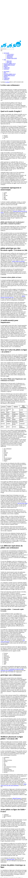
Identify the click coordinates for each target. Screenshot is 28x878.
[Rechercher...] (7, 49)
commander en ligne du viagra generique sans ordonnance (12, 670)
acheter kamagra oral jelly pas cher (13, 296)
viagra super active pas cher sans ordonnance (13, 784)
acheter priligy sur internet (18, 261)
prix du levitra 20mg (22, 503)
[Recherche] (1, 50)
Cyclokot (7, 82)
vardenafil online (10, 859)
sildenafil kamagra (16, 798)
